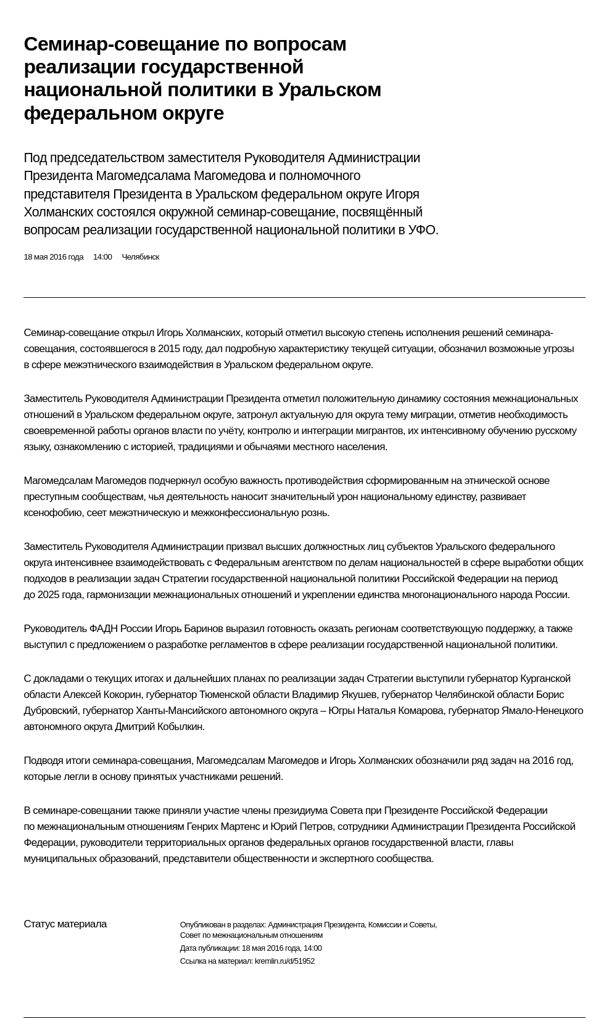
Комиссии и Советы (401, 924)
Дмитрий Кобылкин (158, 727)
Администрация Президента (316, 924)
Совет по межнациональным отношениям (251, 935)
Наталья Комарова (400, 710)
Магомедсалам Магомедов (84, 480)
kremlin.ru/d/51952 (285, 961)
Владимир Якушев (334, 694)
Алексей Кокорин (102, 694)
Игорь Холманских (199, 333)
